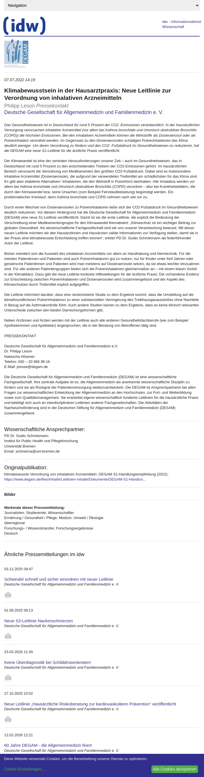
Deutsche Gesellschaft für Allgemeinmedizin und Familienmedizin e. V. (83, 112)
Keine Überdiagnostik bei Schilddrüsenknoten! (47, 662)
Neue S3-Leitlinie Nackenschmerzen (38, 620)
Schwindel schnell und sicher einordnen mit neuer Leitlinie (58, 579)
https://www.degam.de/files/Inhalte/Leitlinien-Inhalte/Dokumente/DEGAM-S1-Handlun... (75, 479)
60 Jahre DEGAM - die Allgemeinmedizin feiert (48, 745)
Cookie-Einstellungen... (24, 769)
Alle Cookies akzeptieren (174, 769)
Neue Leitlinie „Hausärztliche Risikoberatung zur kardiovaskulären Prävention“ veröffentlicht (90, 703)
